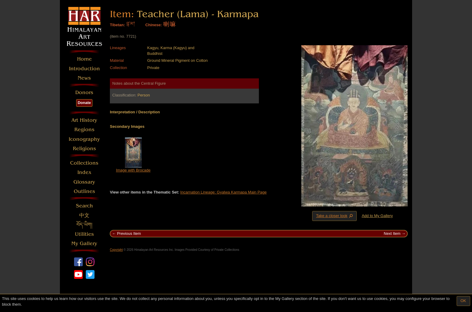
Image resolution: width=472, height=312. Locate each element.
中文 (84, 215)
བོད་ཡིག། (84, 225)
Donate (84, 102)
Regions (84, 129)
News (84, 78)
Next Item (392, 233)
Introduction (84, 68)
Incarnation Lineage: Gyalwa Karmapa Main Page (223, 192)
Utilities (84, 234)
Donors (84, 92)
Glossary (84, 182)
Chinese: (153, 25)
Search (84, 206)
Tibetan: (117, 25)
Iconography (84, 139)
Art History (84, 120)
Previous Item (129, 233)
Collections (84, 163)
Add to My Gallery (377, 215)
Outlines (84, 191)
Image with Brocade (133, 170)
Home (84, 59)
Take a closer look (335, 215)
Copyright (116, 249)
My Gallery (84, 243)
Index (84, 172)
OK (463, 300)
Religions (84, 148)
